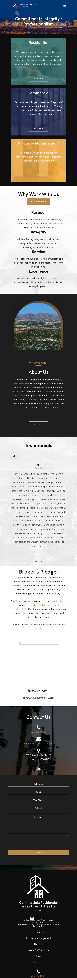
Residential (38, 922)
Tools (38, 952)
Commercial (38, 928)
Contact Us (38, 958)
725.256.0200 (19, 609)
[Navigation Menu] (64, 5)
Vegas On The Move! (38, 946)
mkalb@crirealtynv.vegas (40, 605)
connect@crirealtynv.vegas (38, 740)
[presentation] (25, 840)
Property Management (38, 934)
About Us (38, 940)
